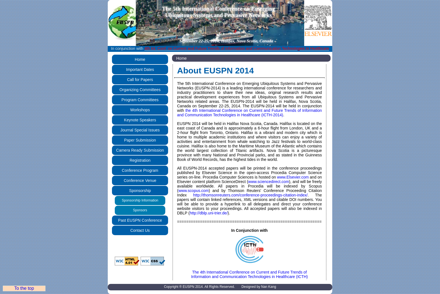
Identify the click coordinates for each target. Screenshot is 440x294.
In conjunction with (220, 48)
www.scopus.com (193, 190)
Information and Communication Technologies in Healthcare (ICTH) (249, 276)
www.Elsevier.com (293, 177)
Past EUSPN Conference (140, 220)
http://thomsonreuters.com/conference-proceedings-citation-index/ (250, 195)
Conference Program (140, 170)
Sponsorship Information (140, 200)
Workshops (140, 110)
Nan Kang (268, 287)
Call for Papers (140, 79)
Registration (140, 160)
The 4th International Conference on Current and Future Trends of (249, 270)
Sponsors (140, 210)
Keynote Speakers (140, 120)
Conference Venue (140, 180)
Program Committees (140, 100)
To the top (24, 288)
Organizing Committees (140, 89)
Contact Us (140, 230)
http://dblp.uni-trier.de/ (209, 213)
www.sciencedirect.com (268, 181)
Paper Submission (140, 140)
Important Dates (140, 69)
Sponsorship (140, 190)
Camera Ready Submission (140, 150)
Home (140, 59)
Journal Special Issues (140, 130)
